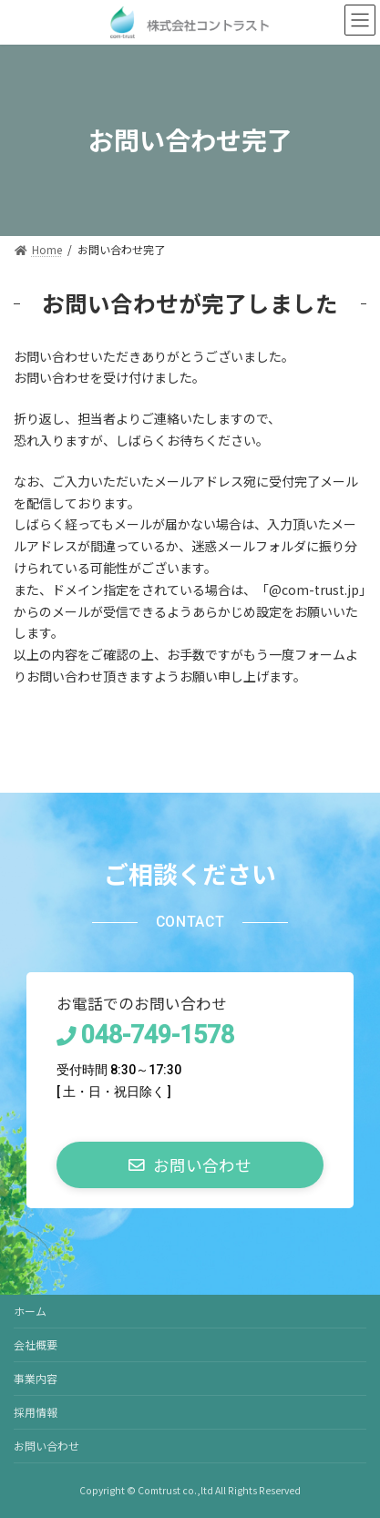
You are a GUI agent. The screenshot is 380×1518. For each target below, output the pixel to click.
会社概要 (35, 1344)
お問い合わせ (46, 1445)
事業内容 (35, 1378)
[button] (190, 1165)
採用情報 (35, 1412)
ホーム (30, 1310)
